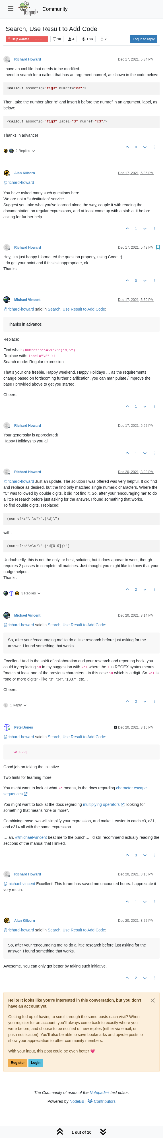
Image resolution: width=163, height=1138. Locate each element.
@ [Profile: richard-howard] (18, 182)
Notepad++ (99, 1092)
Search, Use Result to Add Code (76, 309)
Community (55, 9)
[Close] (152, 1000)
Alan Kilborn (24, 173)
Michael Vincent (27, 300)
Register (18, 1063)
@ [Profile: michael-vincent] (31, 837)
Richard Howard (27, 59)
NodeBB (77, 1101)
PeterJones (23, 727)
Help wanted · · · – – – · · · (27, 39)
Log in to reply (144, 39)
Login (35, 1063)
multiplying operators (103, 804)
